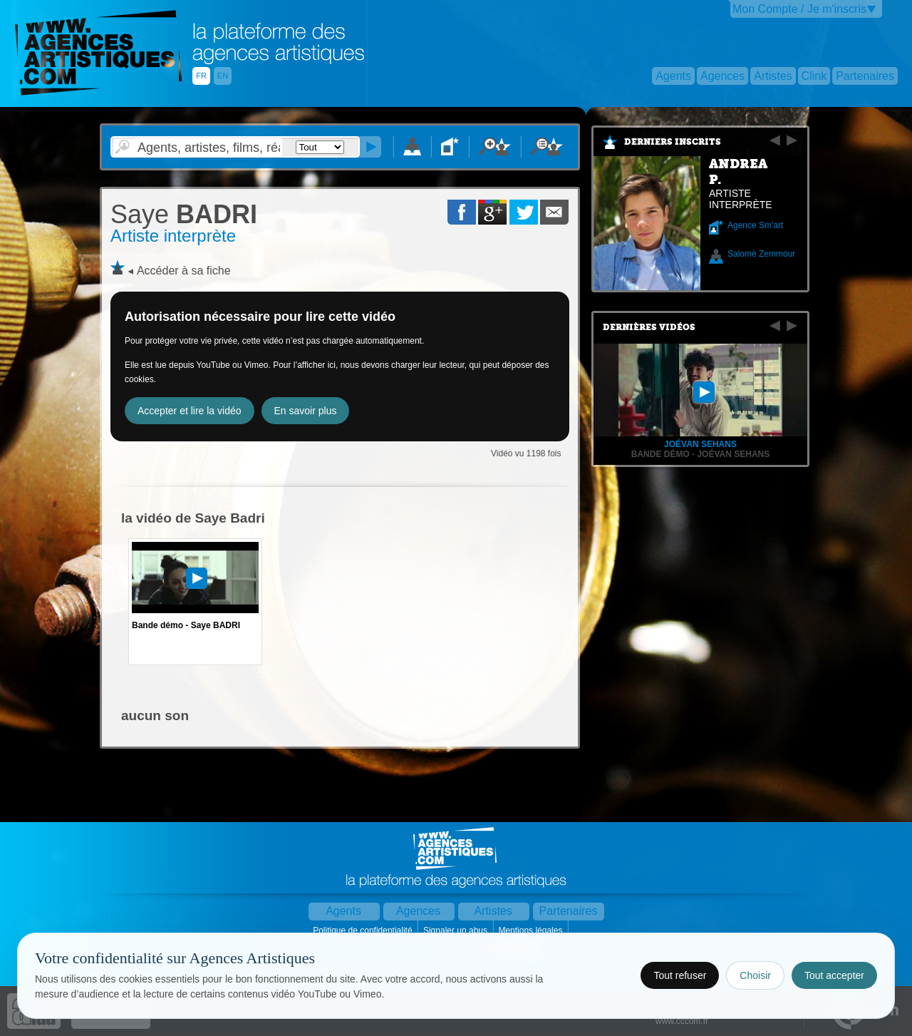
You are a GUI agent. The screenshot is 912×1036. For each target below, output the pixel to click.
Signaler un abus (456, 930)
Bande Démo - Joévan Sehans (700, 454)
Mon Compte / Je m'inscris (799, 9)
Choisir (755, 975)
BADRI (183, 214)
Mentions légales (531, 930)
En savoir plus (305, 410)
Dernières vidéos (649, 327)
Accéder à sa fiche (184, 271)
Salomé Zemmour (761, 254)
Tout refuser (679, 975)
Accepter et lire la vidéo (190, 410)
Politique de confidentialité (364, 930)
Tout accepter (834, 975)
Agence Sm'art (755, 225)
